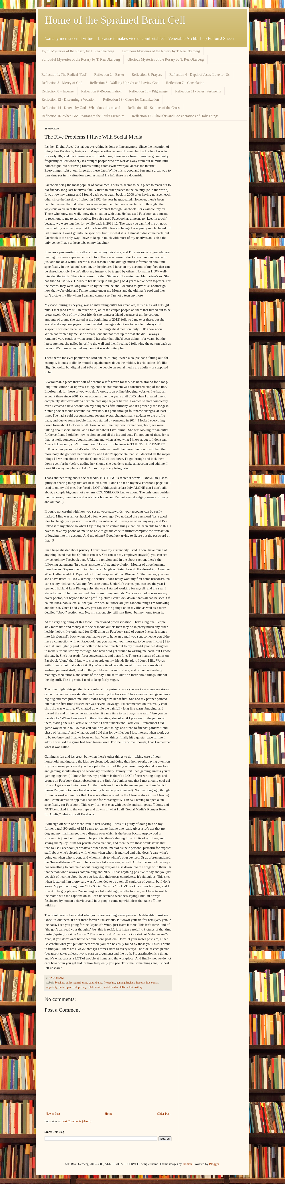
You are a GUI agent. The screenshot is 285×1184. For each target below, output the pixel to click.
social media (111, 987)
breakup (59, 982)
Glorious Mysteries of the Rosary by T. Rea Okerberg (165, 59)
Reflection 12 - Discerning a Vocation (69, 99)
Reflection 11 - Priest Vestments (198, 91)
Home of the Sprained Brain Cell (115, 20)
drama (98, 982)
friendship (109, 982)
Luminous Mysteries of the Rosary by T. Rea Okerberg (161, 51)
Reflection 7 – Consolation (185, 83)
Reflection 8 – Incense (58, 91)
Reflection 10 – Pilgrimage (148, 91)
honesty (140, 982)
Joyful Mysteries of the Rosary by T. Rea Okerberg (77, 51)
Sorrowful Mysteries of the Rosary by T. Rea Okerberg (81, 59)
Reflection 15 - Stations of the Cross (154, 108)
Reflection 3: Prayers (147, 74)
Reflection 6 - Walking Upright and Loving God (124, 83)
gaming (120, 982)
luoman (187, 1164)
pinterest (72, 987)
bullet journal (73, 982)
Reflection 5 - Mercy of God (62, 83)
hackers (130, 982)
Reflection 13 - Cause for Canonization (131, 99)
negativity (51, 987)
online (62, 987)
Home (108, 1113)
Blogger (214, 1164)
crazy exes (88, 982)
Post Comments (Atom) (76, 1121)
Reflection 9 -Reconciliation (101, 91)
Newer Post (53, 1113)
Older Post (164, 1113)
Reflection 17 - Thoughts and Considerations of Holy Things (175, 116)
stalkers (123, 987)
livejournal (152, 982)
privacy (82, 987)
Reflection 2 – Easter (109, 74)
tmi (131, 987)
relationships (95, 987)
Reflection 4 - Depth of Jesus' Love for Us (199, 74)
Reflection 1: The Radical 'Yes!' (64, 74)
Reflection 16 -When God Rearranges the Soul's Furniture (83, 116)
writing (138, 987)
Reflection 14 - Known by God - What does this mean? (81, 108)
